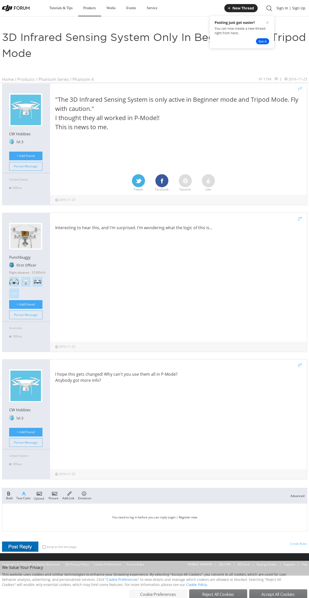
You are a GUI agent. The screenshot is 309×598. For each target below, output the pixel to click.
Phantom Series (53, 79)
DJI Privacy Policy (77, 564)
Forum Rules (135, 564)
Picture (53, 495)
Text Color (23, 495)
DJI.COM (225, 564)
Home (8, 79)
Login (171, 517)
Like (208, 183)
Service (152, 8)
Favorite (185, 183)
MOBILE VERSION (200, 564)
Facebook (162, 183)
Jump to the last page (59, 547)
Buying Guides (267, 564)
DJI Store (244, 564)
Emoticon (84, 495)
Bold (9, 495)
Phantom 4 (83, 79)
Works (111, 8)
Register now (188, 517)
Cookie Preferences (108, 564)
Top (304, 564)
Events (131, 8)
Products (89, 8)
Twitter (138, 183)
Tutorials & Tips (61, 8)
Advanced (297, 496)
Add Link (68, 495)
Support (289, 564)
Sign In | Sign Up (290, 8)
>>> (14, 293)
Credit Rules (298, 544)
